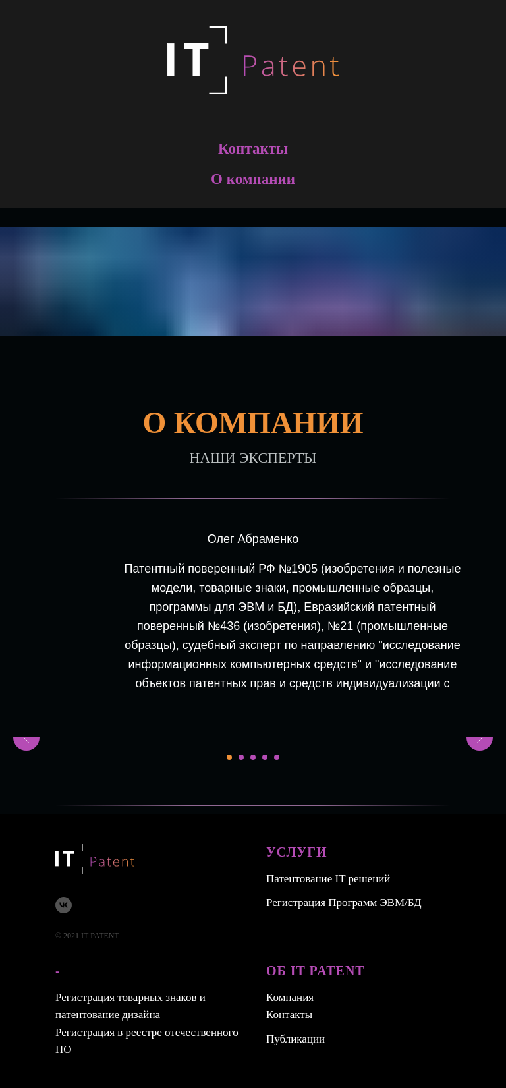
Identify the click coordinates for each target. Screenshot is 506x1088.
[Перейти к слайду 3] (253, 757)
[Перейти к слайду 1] (229, 757)
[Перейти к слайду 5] (276, 757)
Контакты (253, 148)
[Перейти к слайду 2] (241, 757)
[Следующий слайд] (479, 737)
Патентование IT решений (328, 879)
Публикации (295, 1039)
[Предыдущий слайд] (26, 737)
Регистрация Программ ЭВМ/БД (344, 902)
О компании (253, 179)
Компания (290, 997)
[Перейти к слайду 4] (264, 757)
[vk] (63, 905)
